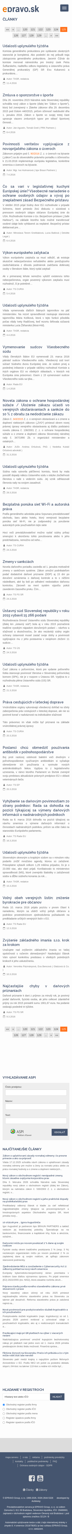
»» (56, 35)
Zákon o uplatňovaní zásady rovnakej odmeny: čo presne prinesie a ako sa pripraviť (35, 1157)
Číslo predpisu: (13, 1087)
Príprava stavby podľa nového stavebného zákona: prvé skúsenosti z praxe (34, 1287)
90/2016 (35, 153)
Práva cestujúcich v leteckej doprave (33, 702)
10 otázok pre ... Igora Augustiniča (21, 1222)
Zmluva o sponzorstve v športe (28, 95)
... (18, 29)
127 (24, 35)
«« (7, 29)
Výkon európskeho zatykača (26, 253)
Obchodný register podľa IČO (19, 1409)
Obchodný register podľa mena (20, 1413)
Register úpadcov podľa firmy (19, 1418)
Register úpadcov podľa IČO (19, 1422)
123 (48, 29)
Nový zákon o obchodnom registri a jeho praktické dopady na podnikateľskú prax (35, 1200)
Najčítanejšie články (22, 1149)
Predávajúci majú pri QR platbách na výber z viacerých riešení (33, 1334)
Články (10, 19)
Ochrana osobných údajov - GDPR (36, 1465)
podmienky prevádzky (54, 1457)
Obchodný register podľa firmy (20, 1404)
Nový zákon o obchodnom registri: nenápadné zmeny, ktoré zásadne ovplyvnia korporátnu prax (33, 1176)
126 (16, 35)
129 (39, 35)
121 (33, 29)
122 (40, 29)
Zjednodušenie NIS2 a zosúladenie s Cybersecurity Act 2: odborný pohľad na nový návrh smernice (35, 1267)
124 (56, 29)
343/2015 (18, 419)
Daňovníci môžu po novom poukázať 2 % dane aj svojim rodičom (33, 1244)
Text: (8, 1115)
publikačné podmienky (37, 1461)
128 (31, 35)
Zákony (43, 1489)
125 (64, 29)
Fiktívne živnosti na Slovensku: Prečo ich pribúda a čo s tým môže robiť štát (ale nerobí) (35, 1354)
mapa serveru (11, 1457)
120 (25, 29)
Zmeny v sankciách (18, 562)
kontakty (19, 1461)
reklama (36, 1457)
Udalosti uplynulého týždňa (25, 46)
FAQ (55, 1461)
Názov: (9, 1101)
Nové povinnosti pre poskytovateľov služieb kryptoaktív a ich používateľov (35, 1310)
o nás (25, 1457)
